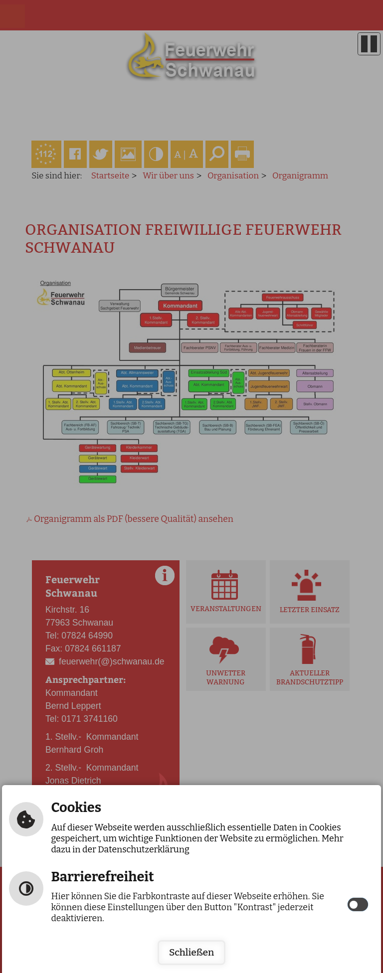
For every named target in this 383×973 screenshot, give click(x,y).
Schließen (191, 952)
